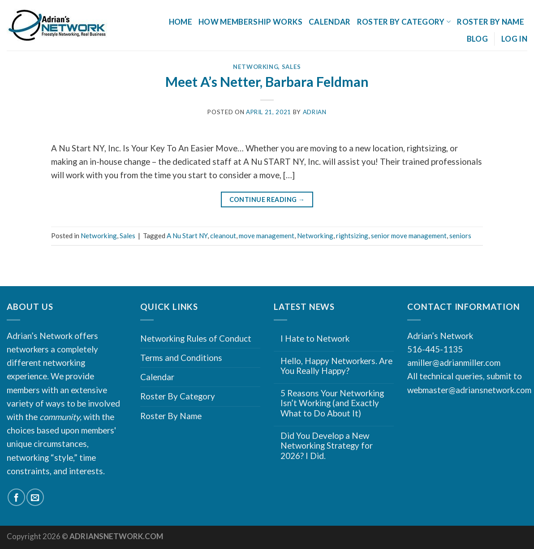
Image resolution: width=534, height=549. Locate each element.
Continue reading (267, 200)
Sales (291, 66)
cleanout (223, 236)
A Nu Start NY (187, 236)
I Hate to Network (314, 338)
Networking (256, 66)
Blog (477, 38)
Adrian (315, 112)
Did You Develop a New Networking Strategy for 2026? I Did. (326, 446)
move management (266, 236)
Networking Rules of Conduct (195, 338)
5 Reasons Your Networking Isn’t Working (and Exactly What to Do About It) (332, 403)
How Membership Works (250, 21)
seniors (460, 236)
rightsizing (352, 236)
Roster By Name (490, 21)
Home (180, 21)
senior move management (409, 236)
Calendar (330, 21)
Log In (514, 38)
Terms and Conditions (181, 357)
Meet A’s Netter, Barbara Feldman (267, 81)
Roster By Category (404, 21)
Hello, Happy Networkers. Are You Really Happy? (336, 366)
